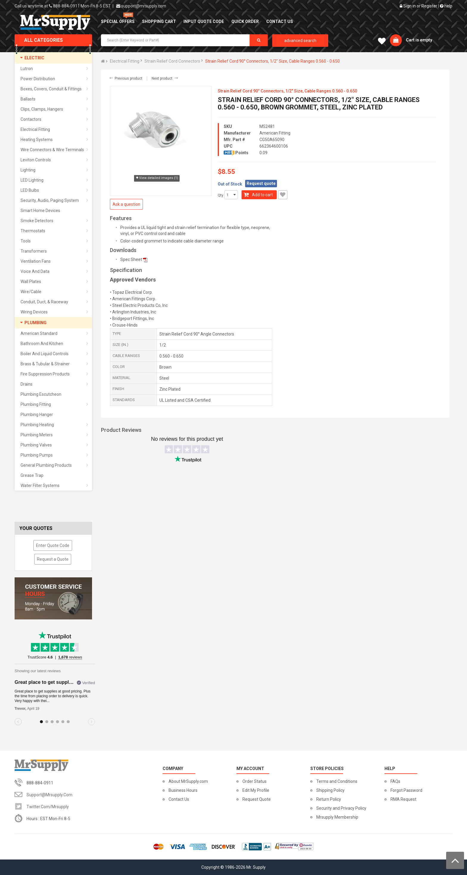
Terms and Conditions (336, 781)
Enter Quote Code (52, 545)
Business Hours (183, 790)
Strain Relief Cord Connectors (172, 61)
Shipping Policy (330, 790)
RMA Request (403, 799)
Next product (165, 78)
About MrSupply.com (188, 781)
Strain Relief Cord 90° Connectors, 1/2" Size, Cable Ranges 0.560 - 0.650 (272, 61)
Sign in (409, 6)
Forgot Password (406, 790)
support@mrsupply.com (143, 6)
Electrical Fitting (124, 61)
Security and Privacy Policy (341, 808)
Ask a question (126, 204)
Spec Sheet (131, 259)
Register (429, 6)
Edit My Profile (255, 790)
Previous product (125, 78)
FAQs (395, 781)
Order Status (254, 781)
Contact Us (179, 799)
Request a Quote (53, 559)
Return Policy (328, 799)
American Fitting (274, 133)
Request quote (261, 183)
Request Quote (256, 799)
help (446, 6)
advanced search (300, 40)
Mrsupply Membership (337, 817)
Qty (220, 195)
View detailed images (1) (157, 178)
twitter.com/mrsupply (48, 806)
